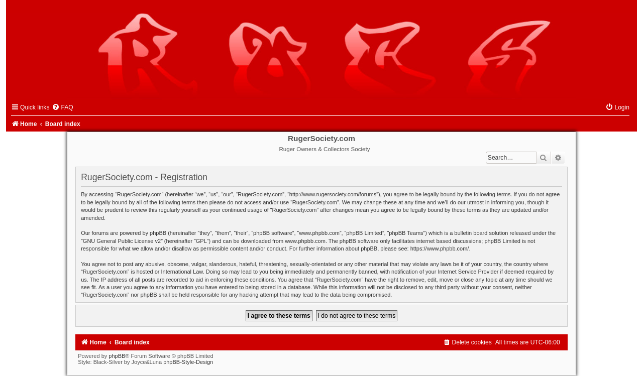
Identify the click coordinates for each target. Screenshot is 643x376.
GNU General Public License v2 (122, 241)
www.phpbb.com (305, 241)
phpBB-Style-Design (188, 362)
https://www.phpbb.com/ (439, 248)
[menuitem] (62, 107)
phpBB (117, 356)
